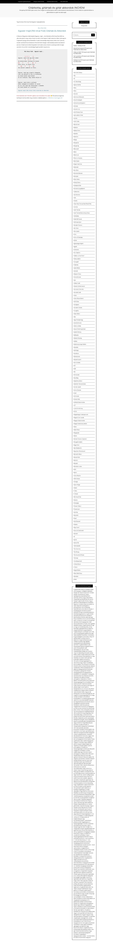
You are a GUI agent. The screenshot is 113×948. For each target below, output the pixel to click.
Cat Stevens (77, 194)
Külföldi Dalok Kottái (52, 1)
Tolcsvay (76, 558)
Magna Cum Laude (79, 417)
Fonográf (76, 261)
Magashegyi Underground (81, 414)
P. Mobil (76, 494)
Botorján (76, 176)
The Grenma (77, 549)
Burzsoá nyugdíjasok (79, 188)
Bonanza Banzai (78, 173)
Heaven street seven (79, 286)
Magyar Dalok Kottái (39, 1)
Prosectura (76, 509)
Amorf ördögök (78, 100)
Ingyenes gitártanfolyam (24, 1)
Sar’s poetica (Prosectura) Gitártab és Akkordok (84, 56)
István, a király (77, 326)
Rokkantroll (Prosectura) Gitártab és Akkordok (84, 60)
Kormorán (76, 396)
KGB (75, 368)
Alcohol (76, 94)
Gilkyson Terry (77, 274)
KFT (75, 365)
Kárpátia (76, 347)
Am (32, 63)
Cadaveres (76, 191)
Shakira (75, 524)
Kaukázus (76, 353)
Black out (76, 155)
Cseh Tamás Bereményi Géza (82, 213)
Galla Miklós (77, 268)
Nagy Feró (76, 445)
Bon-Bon (76, 170)
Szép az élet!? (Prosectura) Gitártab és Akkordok (84, 52)
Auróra (75, 118)
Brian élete (77, 179)
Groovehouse (77, 277)
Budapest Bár (77, 185)
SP (74, 536)
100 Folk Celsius (78, 72)
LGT (75, 405)
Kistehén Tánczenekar (80, 384)
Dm (18, 63)
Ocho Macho (77, 475)
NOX (75, 469)
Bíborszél (76, 149)
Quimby (76, 512)
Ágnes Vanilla (77, 84)
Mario (75, 426)
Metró (75, 436)
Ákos (75, 87)
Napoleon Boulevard (79, 451)
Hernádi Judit (77, 292)
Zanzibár (76, 576)
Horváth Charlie (78, 307)
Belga (75, 139)
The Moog (76, 552)
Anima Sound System (79, 103)
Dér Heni (76, 228)
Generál (76, 271)
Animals (76, 106)
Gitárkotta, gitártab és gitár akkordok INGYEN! (56, 7)
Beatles (76, 133)
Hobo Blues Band (78, 298)
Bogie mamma (78, 164)
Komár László (77, 387)
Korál (75, 393)
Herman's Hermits (79, 289)
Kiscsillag (76, 378)
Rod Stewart (77, 521)
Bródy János (77, 182)
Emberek (76, 249)
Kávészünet (77, 356)
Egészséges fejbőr (78, 243)
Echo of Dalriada (78, 237)
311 (74, 78)
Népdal (76, 463)
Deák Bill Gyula (78, 219)
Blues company (78, 158)
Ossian (75, 487)
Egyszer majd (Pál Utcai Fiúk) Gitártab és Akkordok (42, 31)
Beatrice (76, 136)
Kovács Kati (77, 399)
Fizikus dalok (77, 258)
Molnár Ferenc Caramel (80, 439)
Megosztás (84, 25)
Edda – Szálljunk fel (79, 45)
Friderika (76, 265)
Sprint (75, 539)
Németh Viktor (78, 454)
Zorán (75, 579)
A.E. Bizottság (77, 81)
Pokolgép (76, 503)
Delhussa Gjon (77, 222)
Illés (75, 316)
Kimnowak (76, 374)
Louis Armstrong (78, 408)
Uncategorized (78, 561)
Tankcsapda (77, 545)
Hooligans (76, 304)
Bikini (75, 152)
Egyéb (75, 246)
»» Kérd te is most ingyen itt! (54, 98)
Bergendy (76, 145)
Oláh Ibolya (77, 478)
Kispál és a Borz (78, 381)
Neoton (76, 460)
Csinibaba (76, 216)
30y (74, 75)
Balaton (76, 127)
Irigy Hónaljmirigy (78, 320)
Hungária (76, 310)
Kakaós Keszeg (78, 338)
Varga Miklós (77, 570)
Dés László (76, 231)
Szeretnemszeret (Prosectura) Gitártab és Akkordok (83, 48)
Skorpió (76, 533)
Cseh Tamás (77, 210)
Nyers (75, 472)
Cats (75, 197)
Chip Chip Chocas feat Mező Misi (82, 203)
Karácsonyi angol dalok (80, 344)
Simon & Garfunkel (79, 530)
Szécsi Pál (76, 542)
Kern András (77, 362)
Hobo (75, 295)
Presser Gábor (77, 506)
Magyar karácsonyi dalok (80, 423)
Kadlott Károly (77, 332)
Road (75, 518)
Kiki (74, 371)
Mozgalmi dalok (78, 442)
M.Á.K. (75, 411)
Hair (75, 280)
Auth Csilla (76, 121)
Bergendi (76, 142)
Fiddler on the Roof (79, 255)
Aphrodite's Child (78, 115)
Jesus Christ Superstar (80, 329)
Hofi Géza (76, 301)
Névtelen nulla (78, 466)
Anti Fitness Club (78, 112)
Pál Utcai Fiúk (42, 28)
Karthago (76, 350)
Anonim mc (77, 109)
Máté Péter (77, 429)
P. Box (75, 491)
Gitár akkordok (64, 1)
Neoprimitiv (77, 457)
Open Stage (77, 484)
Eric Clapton (77, 252)
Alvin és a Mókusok (79, 97)
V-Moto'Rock (77, 564)
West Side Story (78, 573)
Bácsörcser (77, 124)
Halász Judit (77, 283)
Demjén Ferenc (78, 225)
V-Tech (75, 567)
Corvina (76, 207)
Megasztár (76, 432)
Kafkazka (76, 335)
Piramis (75, 500)
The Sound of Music (79, 555)
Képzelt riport (77, 359)
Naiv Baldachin (78, 448)
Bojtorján (76, 167)
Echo (75, 234)
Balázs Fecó (77, 130)
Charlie (75, 200)
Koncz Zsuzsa (77, 390)
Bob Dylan (76, 161)
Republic (76, 515)
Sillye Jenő (76, 527)
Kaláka (75, 341)
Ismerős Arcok (77, 323)
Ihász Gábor (77, 313)
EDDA (75, 240)
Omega (76, 481)
